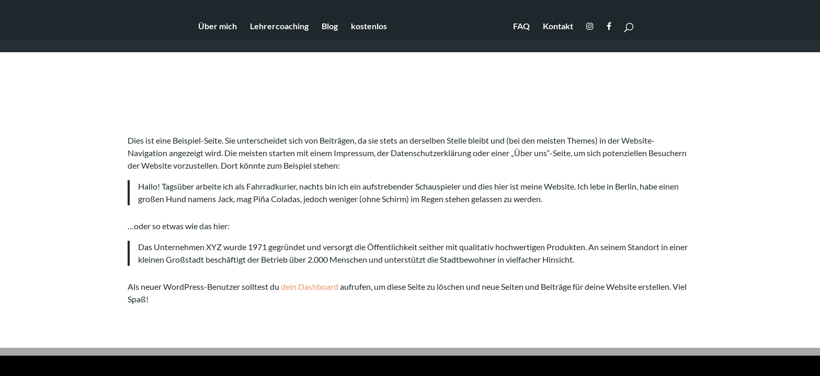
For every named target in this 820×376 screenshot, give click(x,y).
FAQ (521, 26)
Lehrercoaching (279, 26)
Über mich (217, 26)
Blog (330, 26)
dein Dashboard (309, 286)
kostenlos (369, 26)
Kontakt (558, 26)
